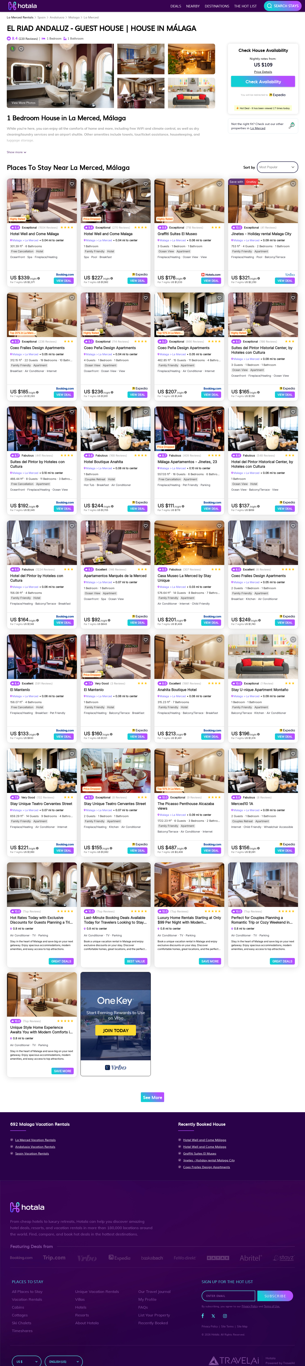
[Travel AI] (233, 1352)
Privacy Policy (250, 1297)
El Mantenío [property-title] (20, 685)
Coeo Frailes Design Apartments (206, 1158)
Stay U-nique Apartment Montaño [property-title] (259, 685)
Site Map (242, 1318)
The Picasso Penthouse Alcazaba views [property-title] (186, 800)
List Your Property (154, 1306)
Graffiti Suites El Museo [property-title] (177, 234)
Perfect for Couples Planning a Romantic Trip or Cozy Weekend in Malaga (260, 913)
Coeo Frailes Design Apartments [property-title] (37, 347)
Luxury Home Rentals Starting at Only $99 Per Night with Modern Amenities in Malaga (189, 913)
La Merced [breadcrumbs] (31, 240)
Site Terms (227, 1318)
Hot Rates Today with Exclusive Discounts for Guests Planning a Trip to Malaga (41, 913)
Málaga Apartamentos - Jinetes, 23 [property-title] (187, 460)
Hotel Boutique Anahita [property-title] (103, 460)
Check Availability (263, 81)
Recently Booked (153, 1314)
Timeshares (22, 1322)
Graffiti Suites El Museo (199, 1145)
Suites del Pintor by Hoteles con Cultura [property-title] (37, 462)
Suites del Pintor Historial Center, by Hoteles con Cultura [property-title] (261, 349)
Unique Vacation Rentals (97, 1283)
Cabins (18, 1298)
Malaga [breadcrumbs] (17, 240)
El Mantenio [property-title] (94, 685)
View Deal (63, 280)
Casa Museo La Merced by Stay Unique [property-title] (184, 575)
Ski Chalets (21, 1314)
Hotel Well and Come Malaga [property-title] (108, 234)
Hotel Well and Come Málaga (204, 1131)
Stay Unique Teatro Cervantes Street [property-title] (41, 798)
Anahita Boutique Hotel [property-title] (177, 685)
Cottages (20, 1306)
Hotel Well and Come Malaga (204, 1138)
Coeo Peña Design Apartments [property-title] (110, 347)
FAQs (143, 1298)
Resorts (82, 1306)
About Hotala (87, 1314)
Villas (80, 1290)
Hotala (215, 1326)
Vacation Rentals (27, 1290)
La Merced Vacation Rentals (35, 1131)
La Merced (91, 17)
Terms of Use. (272, 1297)
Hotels (80, 1298)
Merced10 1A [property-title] (242, 798)
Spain (41, 17)
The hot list (245, 5)
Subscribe (275, 1287)
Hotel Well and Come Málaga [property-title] (34, 234)
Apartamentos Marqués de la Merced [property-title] (115, 573)
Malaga (74, 17)
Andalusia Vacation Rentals (35, 1138)
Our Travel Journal (154, 1283)
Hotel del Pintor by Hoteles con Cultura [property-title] (36, 575)
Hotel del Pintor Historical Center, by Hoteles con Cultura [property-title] (262, 462)
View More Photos (23, 102)
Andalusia (57, 17)
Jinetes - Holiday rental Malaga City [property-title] (261, 234)
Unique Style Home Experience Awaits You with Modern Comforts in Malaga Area (41, 1022)
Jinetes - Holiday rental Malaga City (209, 1151)
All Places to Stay (27, 1283)
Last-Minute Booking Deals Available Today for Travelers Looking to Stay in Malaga (114, 913)
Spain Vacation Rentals (32, 1145)
